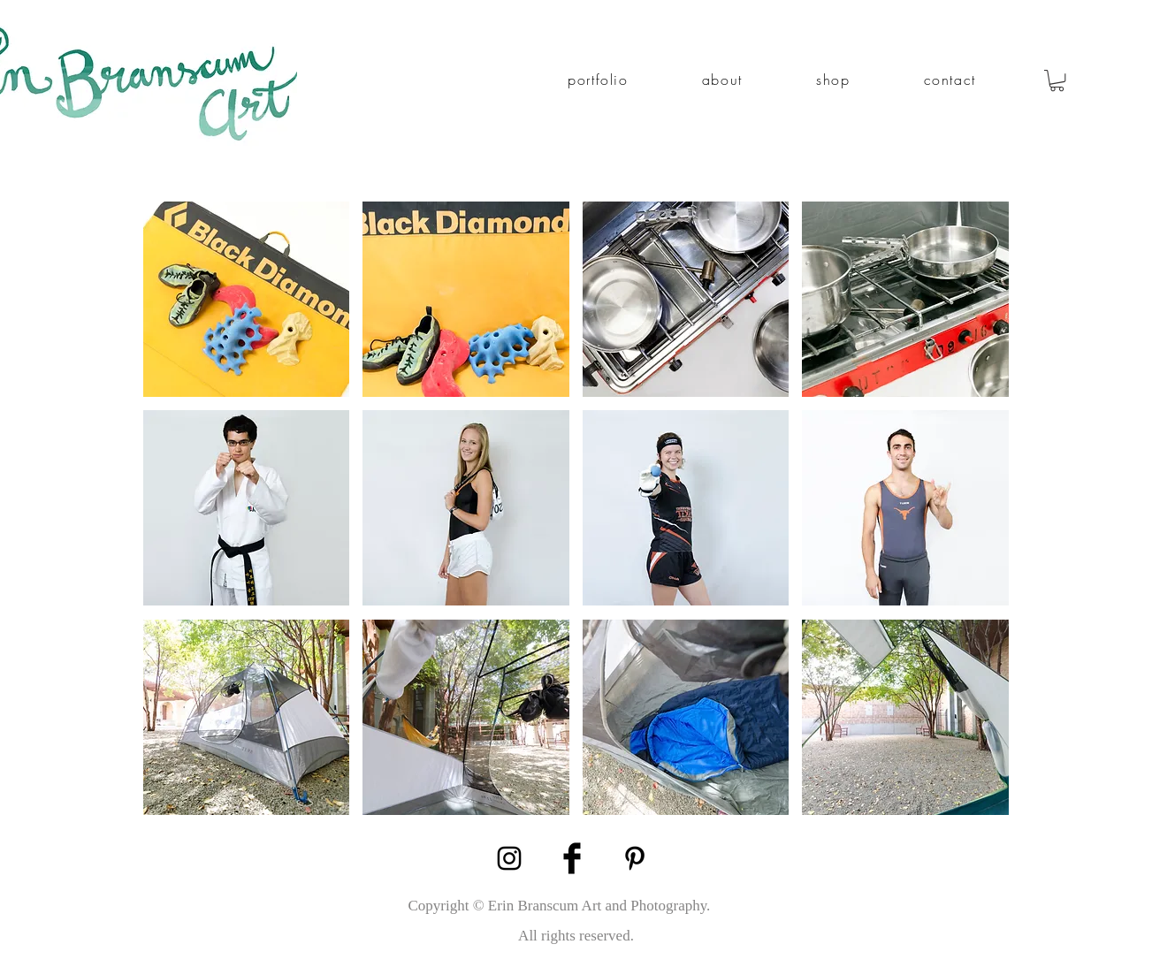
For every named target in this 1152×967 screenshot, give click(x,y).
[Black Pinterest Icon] (635, 858)
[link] (1057, 80)
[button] (598, 80)
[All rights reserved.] (576, 935)
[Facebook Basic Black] (572, 858)
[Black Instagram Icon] (509, 858)
